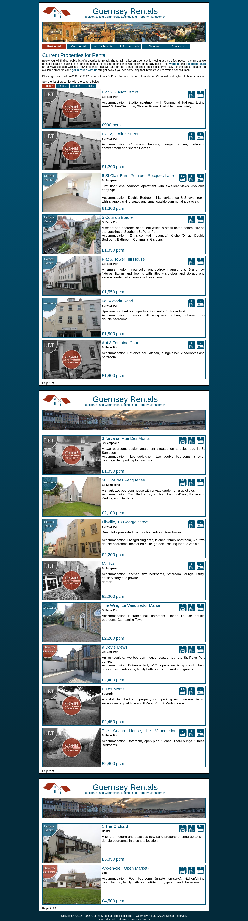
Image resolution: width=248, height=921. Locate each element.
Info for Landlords (128, 46)
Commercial (78, 46)
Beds (76, 85)
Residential (54, 46)
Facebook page (196, 63)
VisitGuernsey (144, 919)
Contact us (178, 46)
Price (49, 85)
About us (153, 46)
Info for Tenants (103, 46)
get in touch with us (84, 70)
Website (174, 63)
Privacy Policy (104, 919)
